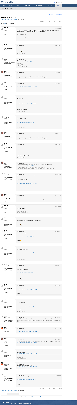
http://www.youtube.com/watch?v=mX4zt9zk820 (25, 61)
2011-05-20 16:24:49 (58, 144)
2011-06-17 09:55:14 (58, 265)
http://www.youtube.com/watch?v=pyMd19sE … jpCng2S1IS (27, 289)
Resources (50, 5)
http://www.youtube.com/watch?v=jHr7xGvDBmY (25, 209)
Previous (42, 21)
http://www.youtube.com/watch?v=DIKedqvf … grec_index (27, 183)
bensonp (5, 71)
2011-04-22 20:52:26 (58, 28)
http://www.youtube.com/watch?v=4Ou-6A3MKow (25, 198)
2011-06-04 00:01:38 (58, 231)
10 (49, 21)
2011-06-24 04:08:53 (58, 350)
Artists (17, 5)
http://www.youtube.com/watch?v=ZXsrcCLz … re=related (27, 86)
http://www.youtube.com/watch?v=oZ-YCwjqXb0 (25, 150)
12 (53, 21)
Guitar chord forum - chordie (5, 19)
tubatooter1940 (7, 27)
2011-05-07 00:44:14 (58, 59)
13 (54, 21)
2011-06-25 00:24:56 (58, 375)
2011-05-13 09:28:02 (45, 96)
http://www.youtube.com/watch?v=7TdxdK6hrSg (25, 252)
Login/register (59, 2)
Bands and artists (14, 19)
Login (16, 8)
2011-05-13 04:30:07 (58, 83)
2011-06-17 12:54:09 (58, 285)
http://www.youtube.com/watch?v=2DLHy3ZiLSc (25, 272)
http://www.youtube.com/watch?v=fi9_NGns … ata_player (27, 366)
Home (4, 5)
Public (27, 5)
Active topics (51, 14)
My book (39, 5)
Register (11, 8)
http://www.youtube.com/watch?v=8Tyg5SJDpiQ (25, 165)
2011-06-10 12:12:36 (58, 247)
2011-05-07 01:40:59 (58, 72)
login (5, 23)
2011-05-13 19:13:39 (58, 133)
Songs (10, 5)
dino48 (5, 316)
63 (58, 21)
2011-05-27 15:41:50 (58, 195)
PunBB (26, 396)
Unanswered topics (58, 14)
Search (6, 8)
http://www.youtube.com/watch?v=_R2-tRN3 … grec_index (27, 103)
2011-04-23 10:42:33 (58, 45)
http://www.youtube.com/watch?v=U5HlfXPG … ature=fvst (27, 379)
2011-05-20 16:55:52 (58, 163)
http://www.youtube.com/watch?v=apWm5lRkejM (25, 236)
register (8, 23)
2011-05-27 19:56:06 (58, 206)
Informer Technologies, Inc (36, 396)
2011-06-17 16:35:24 (58, 300)
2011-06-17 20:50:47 (58, 339)
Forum (58, 5)
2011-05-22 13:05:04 (58, 174)
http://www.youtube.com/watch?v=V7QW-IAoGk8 (27, 36)
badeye (5, 44)
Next (60, 21)
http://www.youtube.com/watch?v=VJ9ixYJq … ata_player (27, 331)
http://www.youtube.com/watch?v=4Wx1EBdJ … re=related (27, 353)
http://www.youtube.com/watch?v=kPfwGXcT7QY (25, 122)
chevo (5, 58)
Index (3, 8)
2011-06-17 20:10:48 (58, 328)
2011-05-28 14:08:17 (58, 218)
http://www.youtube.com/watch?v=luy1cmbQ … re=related (27, 342)
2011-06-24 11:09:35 (45, 364)
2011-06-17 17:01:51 (58, 317)
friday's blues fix (5, 17)
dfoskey (5, 327)
